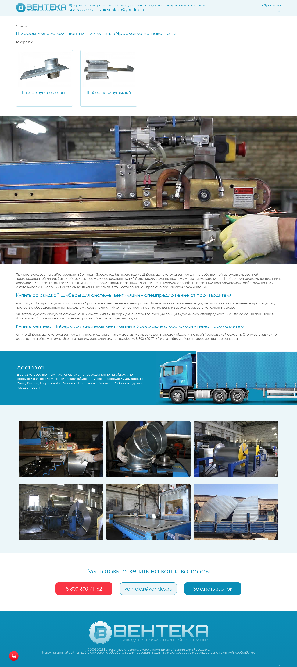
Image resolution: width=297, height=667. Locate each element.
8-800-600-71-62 (84, 589)
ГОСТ (161, 5)
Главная (21, 26)
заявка (183, 5)
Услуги (171, 5)
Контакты (198, 5)
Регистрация (107, 5)
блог (123, 5)
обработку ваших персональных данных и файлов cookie (150, 652)
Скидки (150, 5)
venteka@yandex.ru (148, 589)
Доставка (136, 5)
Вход (91, 5)
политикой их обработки (236, 652)
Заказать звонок (212, 589)
